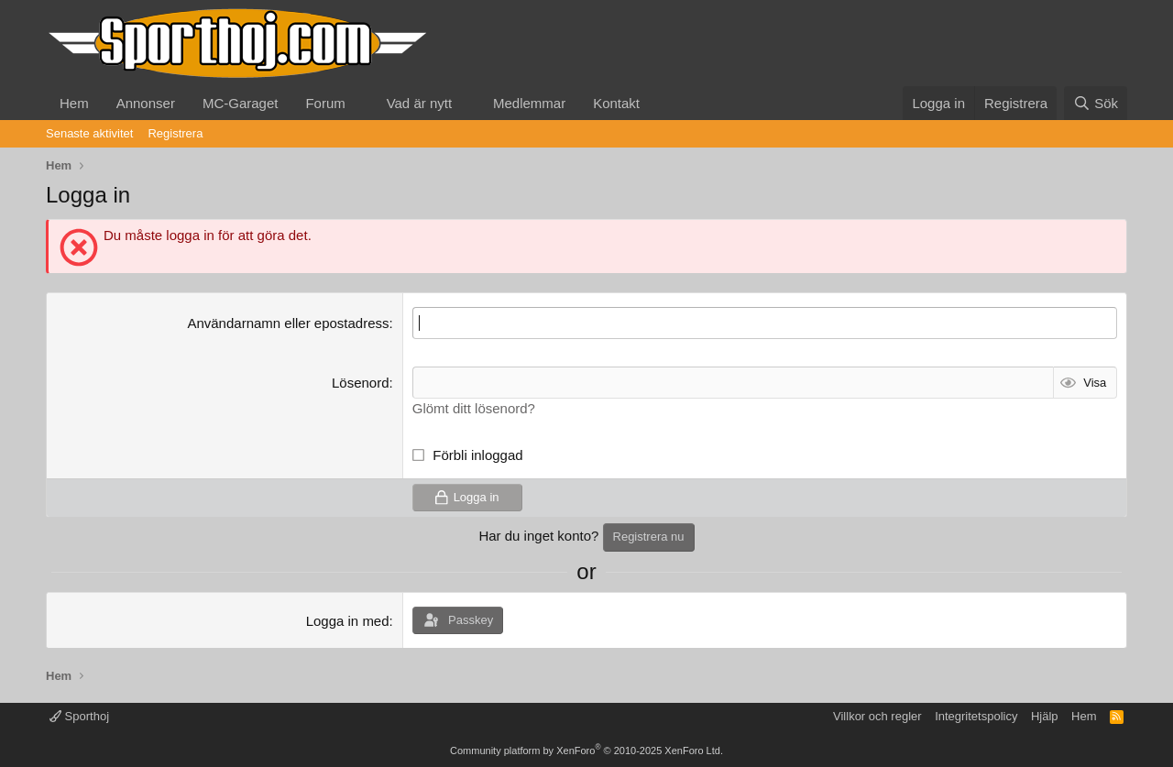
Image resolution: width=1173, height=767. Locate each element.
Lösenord (360, 382)
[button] (360, 103)
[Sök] (1095, 103)
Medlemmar (529, 103)
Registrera (175, 133)
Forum (325, 103)
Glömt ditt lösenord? (473, 408)
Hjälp (1044, 716)
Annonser (145, 103)
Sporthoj (79, 716)
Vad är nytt (419, 103)
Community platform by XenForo (586, 750)
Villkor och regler (877, 716)
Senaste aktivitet (89, 133)
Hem (74, 103)
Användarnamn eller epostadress (288, 323)
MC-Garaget (241, 103)
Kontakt (616, 103)
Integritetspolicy (976, 716)
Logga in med (347, 621)
